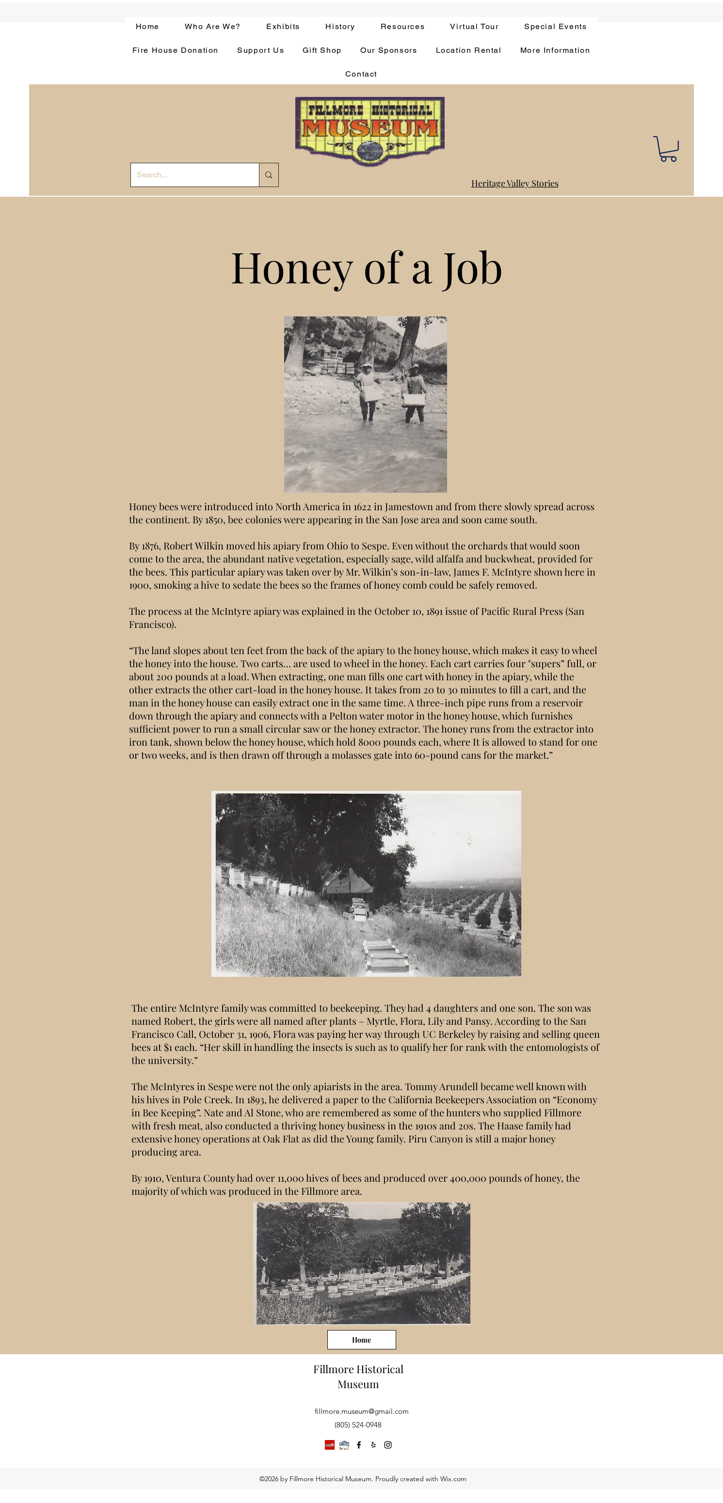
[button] (668, 149)
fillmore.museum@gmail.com (362, 1411)
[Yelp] (330, 1445)
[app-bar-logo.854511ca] (344, 1445)
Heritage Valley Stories (515, 183)
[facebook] (359, 1445)
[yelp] (373, 1445)
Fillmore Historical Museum (358, 1376)
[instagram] (388, 1445)
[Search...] (188, 175)
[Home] (361, 1339)
